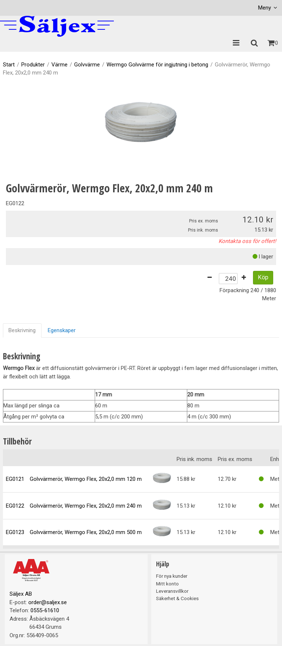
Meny (264, 7)
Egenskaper (62, 330)
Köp (263, 277)
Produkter (33, 64)
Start (9, 64)
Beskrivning (22, 330)
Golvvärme (87, 64)
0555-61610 (44, 610)
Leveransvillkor (172, 591)
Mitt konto (167, 584)
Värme (59, 64)
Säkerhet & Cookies (177, 598)
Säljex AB (21, 594)
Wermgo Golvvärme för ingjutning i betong (157, 64)
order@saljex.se (47, 602)
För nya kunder (171, 576)
